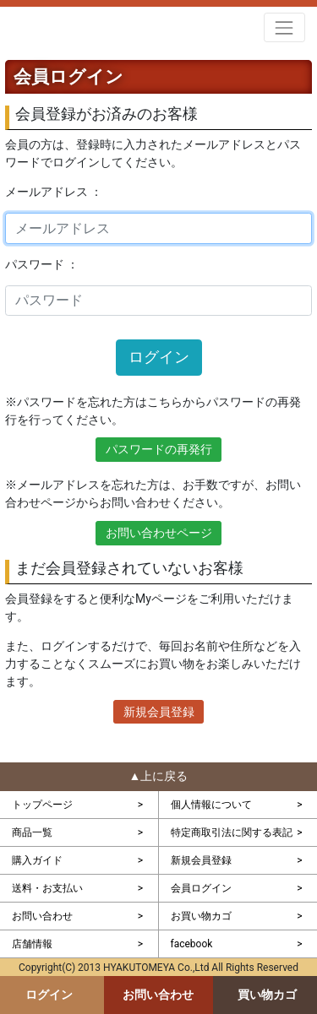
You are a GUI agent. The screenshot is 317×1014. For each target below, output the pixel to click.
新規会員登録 (158, 711)
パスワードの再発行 (159, 449)
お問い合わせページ (159, 533)
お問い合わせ (158, 994)
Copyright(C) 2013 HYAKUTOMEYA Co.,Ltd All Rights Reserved (158, 967)
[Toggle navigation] (284, 27)
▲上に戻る (159, 776)
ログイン (158, 357)
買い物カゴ (267, 994)
